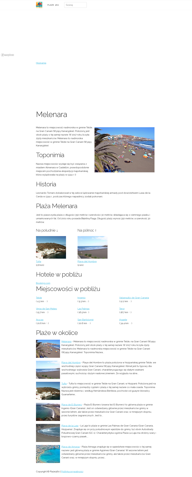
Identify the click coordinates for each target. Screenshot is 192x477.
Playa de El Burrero (72, 404)
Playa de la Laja (70, 425)
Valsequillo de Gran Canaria (134, 297)
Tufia (38, 261)
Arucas (39, 319)
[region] (96, 35)
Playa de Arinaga (71, 446)
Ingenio (82, 297)
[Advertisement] (96, 87)
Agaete (123, 319)
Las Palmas (83, 308)
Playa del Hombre (87, 261)
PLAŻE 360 (53, 5)
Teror (122, 308)
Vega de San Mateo (46, 308)
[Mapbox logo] (7, 55)
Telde (39, 297)
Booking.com (43, 283)
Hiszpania (41, 63)
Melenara (66, 341)
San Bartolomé (85, 319)
